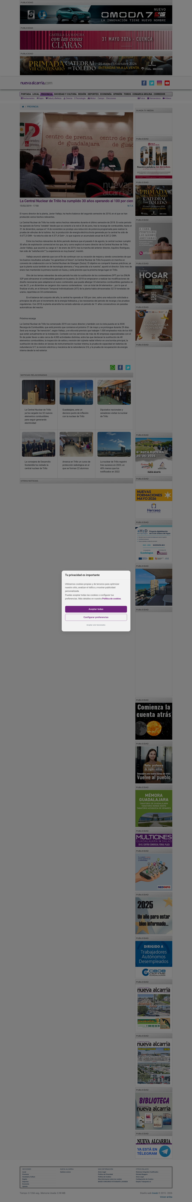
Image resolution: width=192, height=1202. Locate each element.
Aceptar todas (96, 609)
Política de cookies (111, 598)
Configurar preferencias (96, 617)
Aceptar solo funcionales (96, 625)
